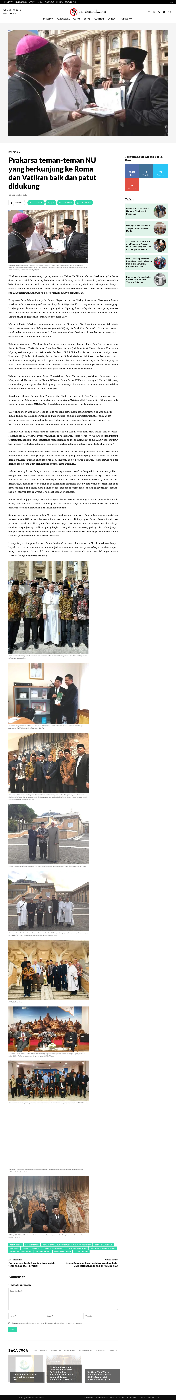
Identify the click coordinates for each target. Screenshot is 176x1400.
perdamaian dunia (62, 1251)
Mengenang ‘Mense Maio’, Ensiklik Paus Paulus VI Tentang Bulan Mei (138, 279)
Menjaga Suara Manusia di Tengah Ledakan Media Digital (138, 228)
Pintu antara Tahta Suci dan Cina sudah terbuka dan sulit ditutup (31, 1264)
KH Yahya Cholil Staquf (76, 1248)
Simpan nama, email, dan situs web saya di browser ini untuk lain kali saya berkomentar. (47, 1323)
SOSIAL (122, 1397)
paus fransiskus (43, 1251)
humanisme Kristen (31, 1248)
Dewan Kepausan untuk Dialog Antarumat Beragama (67, 1245)
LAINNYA (142, 1397)
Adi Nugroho (16, 1245)
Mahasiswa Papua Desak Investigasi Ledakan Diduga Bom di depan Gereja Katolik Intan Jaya (139, 262)
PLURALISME (131, 1397)
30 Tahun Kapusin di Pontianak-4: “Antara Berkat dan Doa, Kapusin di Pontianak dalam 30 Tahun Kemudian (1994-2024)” (62, 1373)
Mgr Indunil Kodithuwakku (103, 1248)
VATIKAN (113, 1397)
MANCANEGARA (102, 1397)
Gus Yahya (14, 1248)
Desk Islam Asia (32, 1245)
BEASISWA (44, 1350)
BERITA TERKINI (69, 1350)
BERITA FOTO (56, 1350)
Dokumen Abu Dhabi (103, 1245)
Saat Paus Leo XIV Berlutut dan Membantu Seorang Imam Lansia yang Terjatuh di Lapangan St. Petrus (138, 245)
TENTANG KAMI (153, 1397)
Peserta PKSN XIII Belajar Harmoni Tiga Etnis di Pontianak (137, 211)
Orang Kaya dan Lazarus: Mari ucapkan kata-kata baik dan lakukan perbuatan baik (92, 1264)
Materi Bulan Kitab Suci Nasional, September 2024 (25, 1377)
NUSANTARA (88, 1397)
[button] (169, 12)
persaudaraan (81, 1251)
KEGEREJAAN (14, 152)
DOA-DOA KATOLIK (85, 1350)
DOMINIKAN (100, 1350)
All (35, 1350)
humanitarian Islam (53, 1248)
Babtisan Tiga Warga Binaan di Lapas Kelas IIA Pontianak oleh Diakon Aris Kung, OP (99, 1376)
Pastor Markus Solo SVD (21, 1251)
